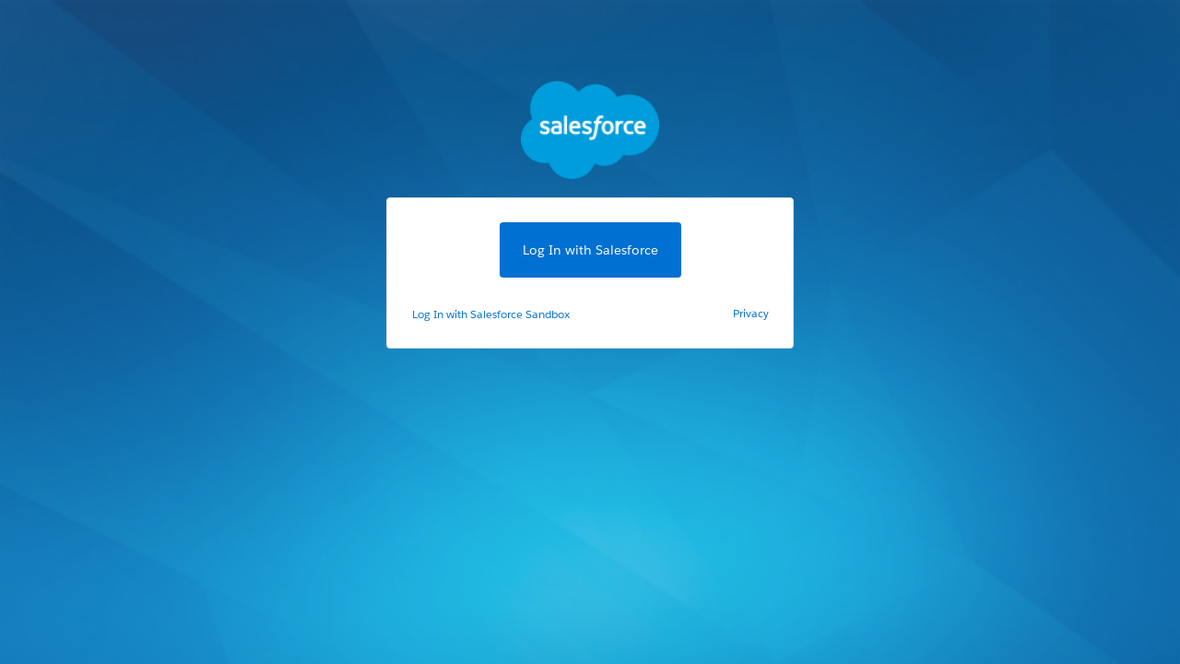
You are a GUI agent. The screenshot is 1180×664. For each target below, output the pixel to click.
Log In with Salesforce (590, 250)
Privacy (751, 313)
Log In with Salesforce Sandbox (491, 314)
